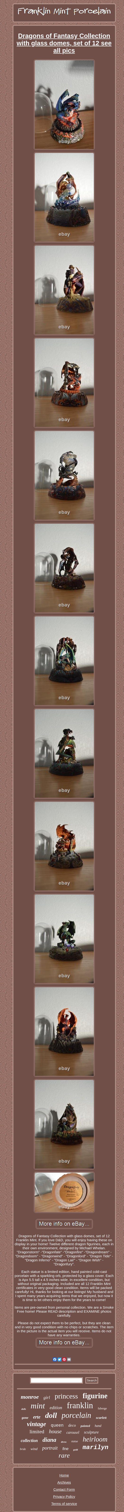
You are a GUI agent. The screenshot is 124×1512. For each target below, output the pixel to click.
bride (23, 1449)
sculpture (91, 1432)
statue (74, 1441)
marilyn (95, 1447)
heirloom (95, 1439)
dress (63, 1441)
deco (72, 1425)
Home (64, 1475)
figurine (95, 1396)
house (55, 1431)
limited (37, 1431)
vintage (36, 1424)
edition (56, 1407)
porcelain (76, 1415)
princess (66, 1396)
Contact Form (64, 1489)
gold (75, 1449)
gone (25, 1418)
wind (34, 1449)
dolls (23, 1409)
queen (57, 1425)
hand (98, 1426)
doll (51, 1415)
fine (65, 1449)
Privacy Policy (64, 1497)
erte (36, 1417)
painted (85, 1426)
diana (49, 1440)
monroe (30, 1397)
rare (64, 1455)
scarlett (101, 1418)
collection (29, 1440)
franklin (80, 1405)
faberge (102, 1408)
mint (38, 1405)
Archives (64, 1482)
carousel (72, 1432)
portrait (50, 1448)
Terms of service (64, 1504)
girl (46, 1397)
